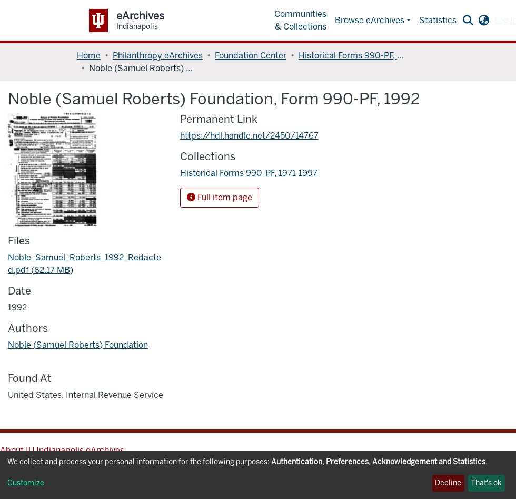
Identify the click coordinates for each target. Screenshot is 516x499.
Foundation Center (250, 56)
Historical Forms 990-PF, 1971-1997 (351, 56)
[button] (483, 20)
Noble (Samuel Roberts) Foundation (78, 345)
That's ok (486, 482)
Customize (25, 482)
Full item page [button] (219, 197)
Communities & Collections (300, 20)
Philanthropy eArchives (158, 56)
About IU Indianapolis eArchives (62, 450)
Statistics (438, 20)
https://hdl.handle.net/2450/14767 (249, 136)
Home (89, 56)
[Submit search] (468, 20)
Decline (448, 482)
